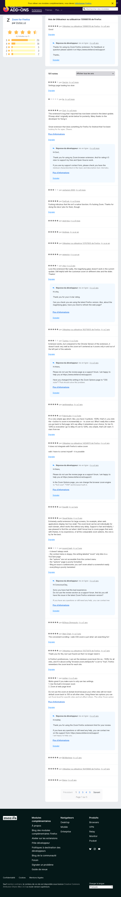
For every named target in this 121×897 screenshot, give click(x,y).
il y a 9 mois (75, 201)
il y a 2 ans (71, 266)
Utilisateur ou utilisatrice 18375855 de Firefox (81, 329)
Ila (63, 99)
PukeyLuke (67, 416)
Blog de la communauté (44, 855)
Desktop (65, 822)
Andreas (65, 232)
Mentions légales (36, 878)
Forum (35, 860)
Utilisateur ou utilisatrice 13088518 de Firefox (81, 26)
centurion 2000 (68, 190)
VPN (91, 827)
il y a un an (74, 232)
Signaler (51, 34)
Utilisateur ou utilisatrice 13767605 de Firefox (81, 243)
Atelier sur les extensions (44, 838)
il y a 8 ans (105, 26)
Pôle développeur (41, 843)
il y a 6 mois (70, 99)
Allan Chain (66, 634)
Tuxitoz (65, 341)
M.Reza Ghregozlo (70, 622)
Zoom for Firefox (21, 19)
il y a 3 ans (74, 341)
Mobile (64, 827)
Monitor (93, 836)
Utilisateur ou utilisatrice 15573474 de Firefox (81, 651)
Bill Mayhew (67, 758)
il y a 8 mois (72, 110)
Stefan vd (21, 23)
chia (64, 266)
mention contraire (14, 884)
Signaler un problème (42, 864)
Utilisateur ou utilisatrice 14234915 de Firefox (81, 443)
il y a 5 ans (78, 518)
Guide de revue (39, 869)
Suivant (96, 792)
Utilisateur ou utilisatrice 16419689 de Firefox (81, 769)
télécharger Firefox (83, 3)
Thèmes (48, 10)
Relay (92, 831)
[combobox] (100, 9)
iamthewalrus (67, 404)
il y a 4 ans (105, 443)
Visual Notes (67, 518)
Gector (65, 82)
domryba (66, 221)
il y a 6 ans (105, 769)
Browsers (94, 822)
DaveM (65, 507)
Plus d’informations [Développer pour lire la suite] (56, 134)
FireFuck (65, 201)
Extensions (37, 10)
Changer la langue (96, 883)
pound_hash (67, 548)
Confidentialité (9, 878)
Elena (64, 780)
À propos (36, 825)
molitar (65, 678)
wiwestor (66, 254)
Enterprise (66, 831)
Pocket (93, 840)
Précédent (68, 792)
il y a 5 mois (74, 82)
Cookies (22, 878)
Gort (64, 110)
